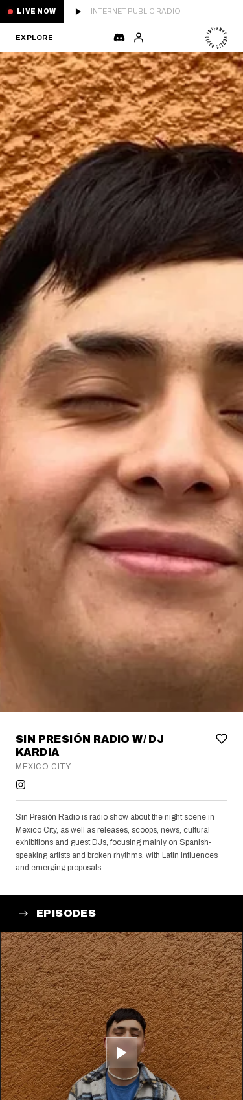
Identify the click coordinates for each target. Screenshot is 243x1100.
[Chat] (119, 37)
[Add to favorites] (221, 739)
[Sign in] (139, 37)
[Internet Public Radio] (216, 38)
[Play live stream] (153, 11)
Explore (34, 37)
